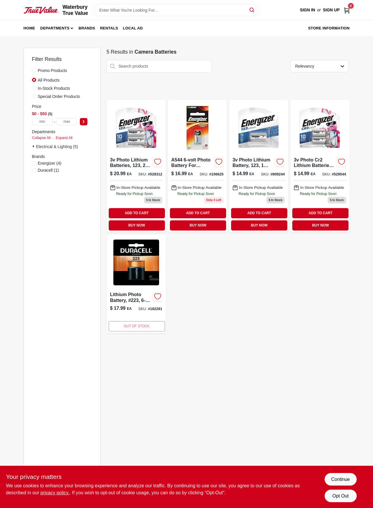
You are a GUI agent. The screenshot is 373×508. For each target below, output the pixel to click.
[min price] (42, 121)
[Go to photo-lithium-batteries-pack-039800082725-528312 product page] (136, 166)
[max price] (67, 121)
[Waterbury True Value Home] (41, 10)
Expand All (64, 138)
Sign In (307, 10)
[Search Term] (176, 10)
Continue (340, 479)
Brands (87, 28)
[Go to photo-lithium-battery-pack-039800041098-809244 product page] (258, 166)
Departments (54, 28)
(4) (49, 163)
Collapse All (41, 138)
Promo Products (52, 70)
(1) (48, 170)
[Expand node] (34, 146)
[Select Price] (83, 121)
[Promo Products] (34, 70)
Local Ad (133, 28)
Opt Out (340, 495)
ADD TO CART (137, 213)
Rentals (109, 28)
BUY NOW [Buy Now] (136, 225)
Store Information (328, 28)
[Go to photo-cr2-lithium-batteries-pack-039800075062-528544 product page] (319, 166)
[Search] (252, 10)
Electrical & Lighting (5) (57, 146)
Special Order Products (59, 96)
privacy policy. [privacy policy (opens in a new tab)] (55, 492)
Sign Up (331, 10)
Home (29, 28)
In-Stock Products (54, 88)
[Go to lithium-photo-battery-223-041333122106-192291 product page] (136, 284)
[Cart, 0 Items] (347, 10)
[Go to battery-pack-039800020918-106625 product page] (197, 166)
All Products (49, 80)
